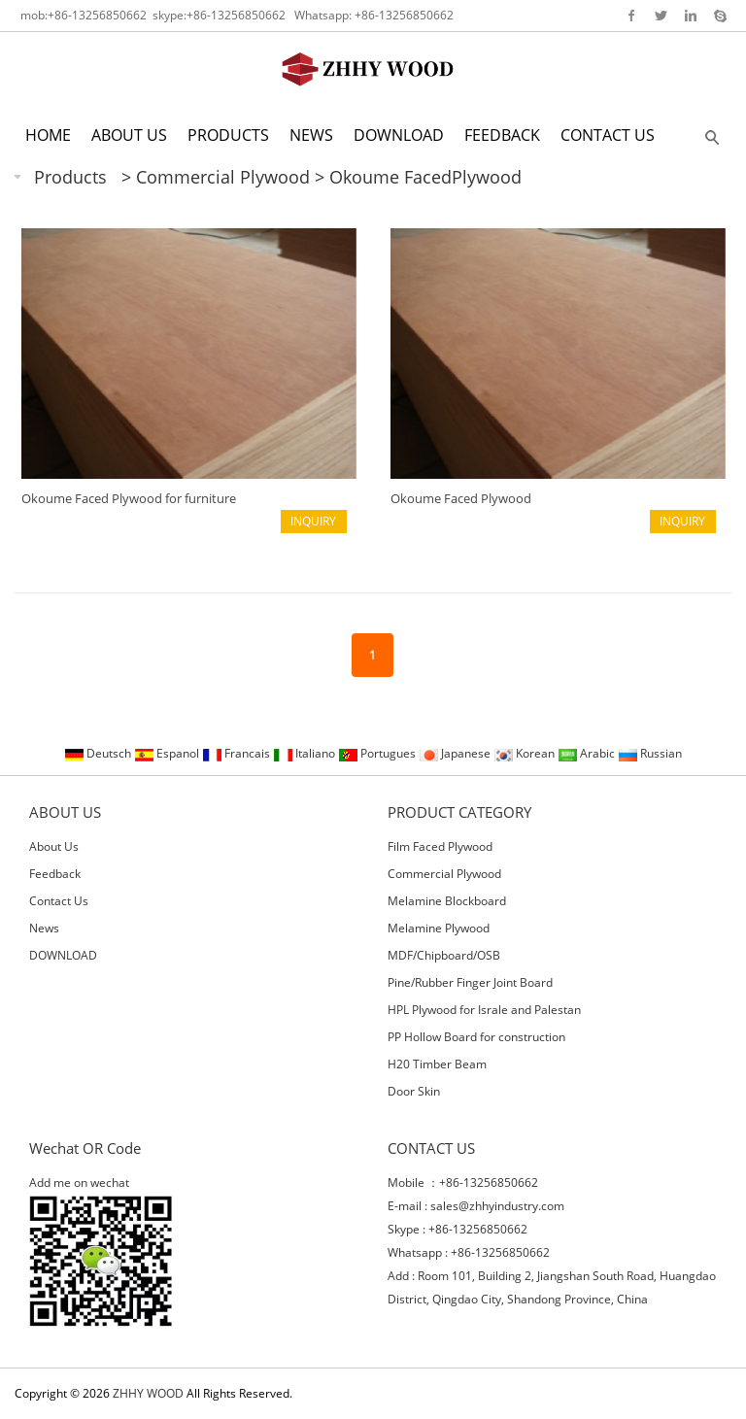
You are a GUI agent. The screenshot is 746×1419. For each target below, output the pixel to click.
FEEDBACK (502, 135)
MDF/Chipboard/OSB (444, 955)
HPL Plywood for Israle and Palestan (484, 1009)
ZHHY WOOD (148, 1393)
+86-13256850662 (97, 15)
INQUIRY (313, 521)
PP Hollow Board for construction (476, 1037)
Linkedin (690, 15)
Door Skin (414, 1091)
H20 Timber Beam (437, 1064)
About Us (54, 846)
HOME (48, 135)
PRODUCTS (228, 135)
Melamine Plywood (439, 928)
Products (70, 176)
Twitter (661, 15)
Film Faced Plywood (440, 846)
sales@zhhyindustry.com (497, 1206)
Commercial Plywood (225, 176)
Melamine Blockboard (447, 901)
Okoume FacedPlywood (425, 176)
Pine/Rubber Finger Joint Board (470, 982)
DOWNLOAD (399, 135)
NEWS (311, 135)
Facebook (632, 15)
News (44, 928)
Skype (719, 15)
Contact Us (58, 901)
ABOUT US (129, 135)
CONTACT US (607, 135)
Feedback (55, 873)
